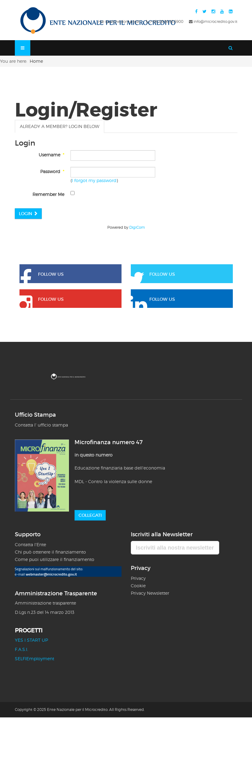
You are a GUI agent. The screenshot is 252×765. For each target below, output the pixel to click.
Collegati (90, 515)
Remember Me (48, 194)
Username (51, 154)
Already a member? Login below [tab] (59, 126)
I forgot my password (94, 180)
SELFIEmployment (34, 658)
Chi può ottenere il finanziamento (50, 552)
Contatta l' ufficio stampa (41, 424)
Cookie (138, 585)
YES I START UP (31, 640)
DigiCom (137, 227)
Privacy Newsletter (150, 593)
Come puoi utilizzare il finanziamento (54, 559)
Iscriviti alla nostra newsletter (175, 548)
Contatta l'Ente (30, 544)
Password (52, 171)
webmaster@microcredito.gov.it (51, 574)
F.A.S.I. (21, 649)
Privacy (139, 578)
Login (28, 213)
